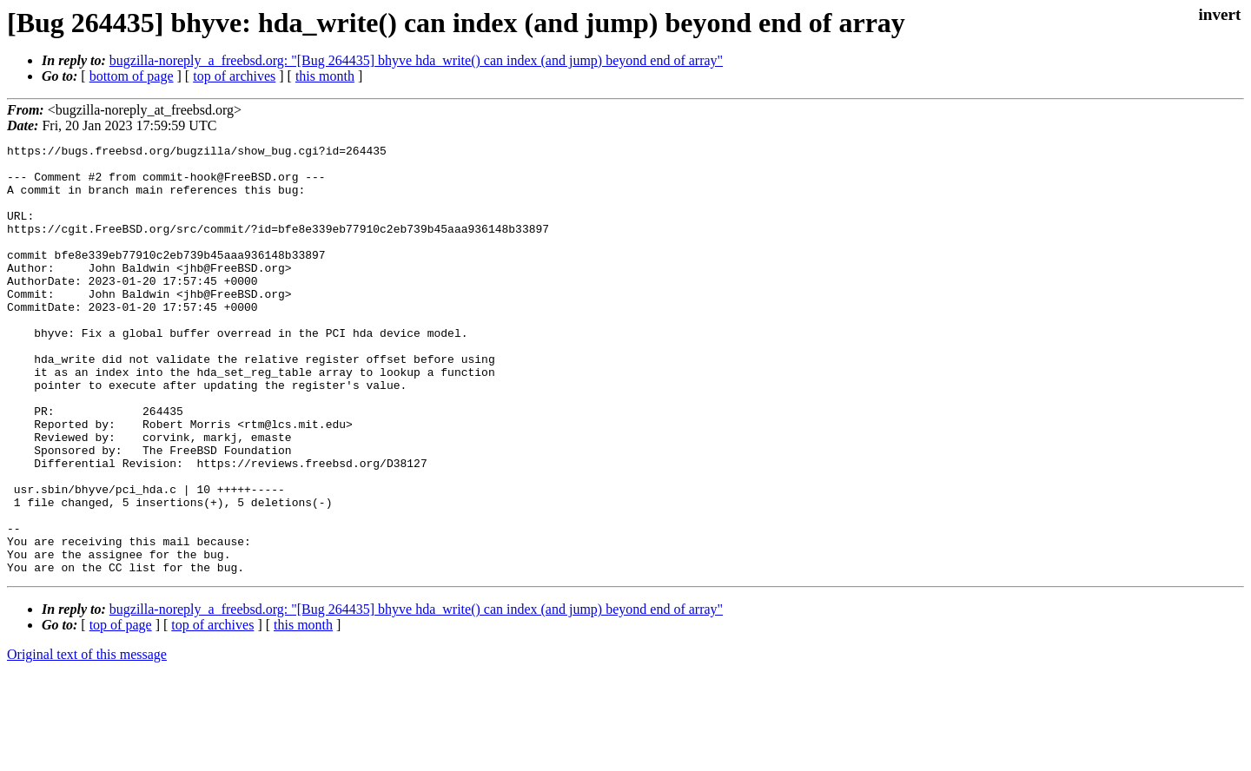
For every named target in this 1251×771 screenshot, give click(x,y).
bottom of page (131, 76)
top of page (120, 710)
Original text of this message (87, 740)
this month (324, 76)
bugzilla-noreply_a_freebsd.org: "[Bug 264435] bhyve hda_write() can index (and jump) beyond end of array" (416, 60)
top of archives (234, 76)
